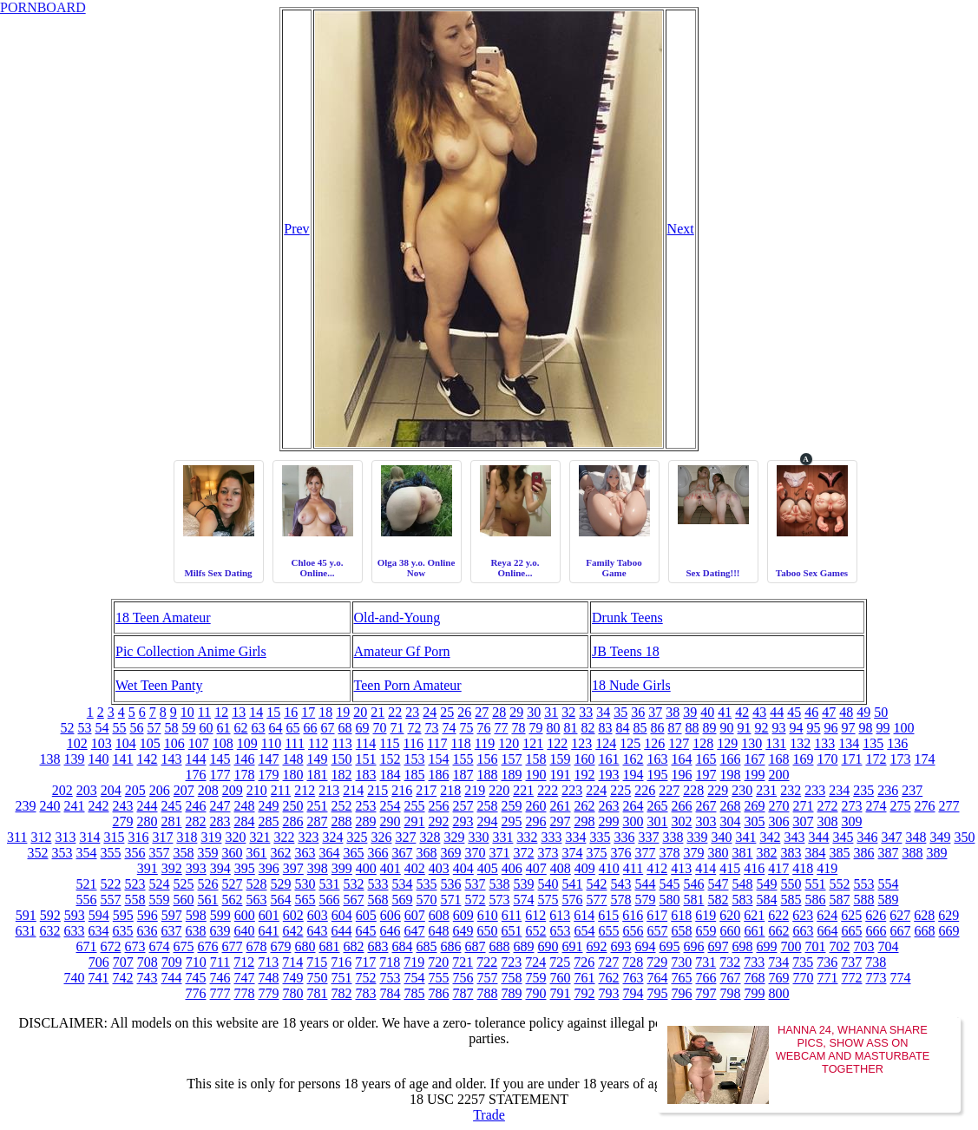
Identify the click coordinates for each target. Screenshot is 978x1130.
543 (621, 884)
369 (451, 852)
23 (412, 712)
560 (184, 899)
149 (317, 759)
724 (535, 962)
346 (867, 837)
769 (779, 977)
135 (873, 743)
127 (678, 743)
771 (827, 977)
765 (682, 977)
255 (414, 805)
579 (645, 899)
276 (925, 805)
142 (147, 759)
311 (17, 837)
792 (584, 993)
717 (365, 962)
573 (499, 899)
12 (221, 712)
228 (693, 790)
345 (842, 837)
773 (876, 977)
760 (560, 977)
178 (244, 774)
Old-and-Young (397, 617)
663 (803, 930)
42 (742, 712)
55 (120, 727)
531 (329, 884)
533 (378, 884)
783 (366, 993)
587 (840, 899)
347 (891, 837)
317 (162, 837)
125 (630, 743)
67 (328, 727)
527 (232, 884)
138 (50, 759)
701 (815, 946)
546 (694, 884)
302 (682, 821)
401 (390, 868)
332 (526, 837)
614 (584, 915)
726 (584, 962)
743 (147, 977)
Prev (296, 228)
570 (427, 899)
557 (111, 899)
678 (256, 946)
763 (633, 977)
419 (827, 868)
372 (524, 852)
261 (560, 805)
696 (694, 946)
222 (547, 790)
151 (366, 759)
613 (559, 915)
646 (390, 930)
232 (790, 790)
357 (159, 852)
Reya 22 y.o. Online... (514, 567)
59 (189, 727)
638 (196, 930)
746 (220, 977)
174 (925, 759)
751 (341, 977)
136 (897, 743)
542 (597, 884)
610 (487, 915)
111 (295, 743)
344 (818, 837)
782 (341, 993)
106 (174, 743)
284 (244, 821)
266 (682, 805)
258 (487, 805)
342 (769, 837)
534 (402, 884)
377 (645, 852)
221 (523, 790)
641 (269, 930)
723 (511, 962)
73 (432, 727)
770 (803, 977)
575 (548, 899)
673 (135, 946)
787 (463, 993)
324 (332, 837)
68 (345, 727)
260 (536, 805)
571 (451, 899)
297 (560, 821)
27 (482, 712)
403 (439, 868)
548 (742, 884)
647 (414, 930)
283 (220, 821)
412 (657, 868)
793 (609, 993)
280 (147, 821)
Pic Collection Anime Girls (190, 651)
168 (779, 759)
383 (791, 852)
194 (633, 774)
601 (269, 915)
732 (729, 962)
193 (609, 774)
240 (50, 805)
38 (672, 712)
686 (451, 946)
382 (767, 852)
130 (751, 743)
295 (512, 821)
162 (633, 759)
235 (863, 790)
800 (779, 993)
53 (85, 727)
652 (536, 930)
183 (366, 774)
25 (447, 712)
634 (99, 930)
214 (353, 790)
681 (329, 946)
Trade (489, 1114)
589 (888, 899)
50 (881, 712)
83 (606, 727)
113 (341, 743)
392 (171, 868)
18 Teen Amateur (163, 617)
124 (605, 743)
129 (727, 743)
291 (414, 821)
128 (702, 743)
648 (439, 930)
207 (184, 790)
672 (111, 946)
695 (670, 946)
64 (276, 727)
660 (730, 930)
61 (224, 727)
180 (293, 774)
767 (730, 977)
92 (762, 727)
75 (467, 727)
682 (354, 946)
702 (840, 946)
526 (208, 884)
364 (329, 852)
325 (356, 837)
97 (849, 727)
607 (414, 915)
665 (852, 930)
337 (648, 837)
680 (305, 946)
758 (512, 977)
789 (512, 993)
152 (390, 759)
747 (244, 977)
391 (147, 868)
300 (633, 821)
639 (220, 930)
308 (827, 821)
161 (609, 759)
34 (603, 712)
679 (281, 946)
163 (657, 759)
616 (632, 915)
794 (633, 993)
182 (341, 774)
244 (147, 805)
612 (535, 915)
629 (948, 915)
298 (584, 821)
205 (135, 790)
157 (512, 759)
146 (244, 759)
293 (463, 821)
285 (269, 821)
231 (766, 790)
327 (405, 837)
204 (111, 790)
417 (778, 868)
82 (588, 727)
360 (232, 852)
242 (99, 805)
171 (852, 759)
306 (779, 821)
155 (463, 759)
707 (123, 962)
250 (293, 805)
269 (755, 805)
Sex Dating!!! (712, 573)
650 (487, 930)
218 (450, 790)
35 (620, 712)
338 (672, 837)
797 (706, 993)
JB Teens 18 (626, 651)
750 (317, 977)
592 (50, 915)
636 (147, 930)
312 (40, 837)
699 (767, 946)
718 (389, 962)
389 (937, 852)
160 (584, 759)
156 (487, 759)
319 (210, 837)
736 (827, 962)
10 (187, 712)
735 (802, 962)
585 (791, 899)
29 (516, 712)
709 (171, 962)
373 (548, 852)
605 (366, 915)
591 (26, 915)
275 (900, 805)
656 (633, 930)
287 (317, 821)
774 (900, 977)
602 (293, 915)
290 (390, 821)
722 (486, 962)
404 (463, 868)
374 (572, 852)
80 (554, 727)
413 (681, 868)
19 (343, 712)
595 (123, 915)
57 (154, 727)
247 (220, 805)
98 (866, 727)
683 (378, 946)
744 (171, 977)
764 (657, 977)
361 (256, 852)
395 (244, 868)
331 (502, 837)
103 (101, 743)
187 (463, 774)
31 (551, 712)
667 (900, 930)
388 (913, 852)
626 (875, 915)
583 (742, 899)
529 (281, 884)
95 (814, 727)
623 (802, 915)
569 (402, 899)
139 (74, 759)
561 (208, 899)
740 (74, 977)
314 (89, 837)
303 (706, 821)
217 (426, 790)
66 (311, 727)
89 (710, 727)
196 (682, 774)
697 (718, 946)
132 (800, 743)
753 (390, 977)
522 (111, 884)
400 (366, 868)
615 (608, 915)
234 (839, 790)
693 (621, 946)
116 (413, 743)
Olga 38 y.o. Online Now (416, 567)
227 (669, 790)
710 (196, 962)
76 (484, 727)
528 (256, 884)
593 (74, 915)
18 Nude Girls (631, 685)
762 (609, 977)
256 (439, 805)
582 (718, 899)
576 (572, 899)
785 (414, 993)
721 (462, 962)
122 (557, 743)
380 (718, 852)
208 (208, 790)
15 (273, 712)
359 (208, 852)
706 (99, 962)
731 (705, 962)
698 (742, 946)
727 (608, 962)
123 (581, 743)
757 (487, 977)
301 (657, 821)
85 (640, 727)
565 (305, 899)
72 (415, 727)
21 (377, 712)
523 (135, 884)
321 (259, 837)
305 (755, 821)
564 (281, 899)
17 (308, 712)
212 (304, 790)
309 (852, 821)
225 (620, 790)
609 (463, 915)
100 (904, 727)
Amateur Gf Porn (402, 651)
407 (536, 868)
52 (68, 727)
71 (397, 727)
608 (439, 915)
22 (395, 712)
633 (74, 930)
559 (159, 899)
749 (293, 977)
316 (138, 837)
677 (232, 946)
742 (123, 977)
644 (341, 930)
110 (271, 743)
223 (571, 790)
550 (791, 884)
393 (196, 868)
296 (536, 821)
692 (597, 946)
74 (449, 727)
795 (657, 993)
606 (390, 915)
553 (864, 884)
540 (548, 884)
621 (754, 915)
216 (401, 790)
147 (269, 759)
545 (670, 884)
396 (269, 868)
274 (876, 805)
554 (888, 884)
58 (172, 727)
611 (512, 915)
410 (609, 868)
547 (718, 884)
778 (244, 993)
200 (779, 774)
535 (427, 884)
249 (269, 805)
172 (876, 759)
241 (74, 805)
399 (341, 868)
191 (560, 774)
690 (548, 946)
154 (439, 759)
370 (475, 852)
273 (852, 805)
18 (325, 712)
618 (681, 915)
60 (206, 727)
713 (268, 962)
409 (584, 868)
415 (729, 868)
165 (706, 759)
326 (381, 837)
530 (305, 884)
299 (609, 821)
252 (341, 805)
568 (378, 899)
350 (964, 837)
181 (317, 774)
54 (102, 727)
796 (682, 993)
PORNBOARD (43, 7)
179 (269, 774)
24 (429, 712)
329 (453, 837)
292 (439, 821)
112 (318, 743)
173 (900, 759)
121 (532, 743)
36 (638, 712)
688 (499, 946)
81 (571, 727)
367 (402, 852)
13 (239, 712)
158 (536, 759)
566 (329, 899)
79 (536, 727)
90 (727, 727)
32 (568, 712)
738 (875, 962)
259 (512, 805)
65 (293, 727)
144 (196, 759)
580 (670, 899)
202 (62, 790)
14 (256, 712)
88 (692, 727)
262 (584, 805)
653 (560, 930)
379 (694, 852)
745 (196, 977)
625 (851, 915)
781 (317, 993)
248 (244, 805)
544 (645, 884)
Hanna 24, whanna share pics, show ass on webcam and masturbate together (853, 1049)
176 (196, 774)
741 (99, 977)
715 (316, 962)
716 (341, 962)
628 (924, 915)
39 (690, 712)
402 (414, 868)
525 (184, 884)
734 (778, 962)
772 (852, 977)
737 (851, 962)
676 (208, 946)
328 (429, 837)
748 (269, 977)
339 (696, 837)
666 (876, 930)
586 (815, 899)
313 (65, 837)
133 (824, 743)
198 (730, 774)
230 (742, 790)
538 (499, 884)
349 (939, 837)
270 (779, 805)
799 (755, 993)
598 (196, 915)
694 (645, 946)
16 (291, 712)
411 (633, 868)
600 (244, 915)
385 (840, 852)
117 (437, 743)
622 (778, 915)
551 (815, 884)
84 (623, 727)
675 (184, 946)
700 (791, 946)
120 (508, 743)
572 (475, 899)
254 (390, 805)
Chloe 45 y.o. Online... (318, 567)
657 (657, 930)
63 (259, 727)
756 (463, 977)
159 (560, 759)
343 (794, 837)
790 (536, 993)
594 (99, 915)
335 (599, 837)
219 (474, 790)
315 (113, 837)
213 (328, 790)
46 (811, 712)
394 (220, 868)
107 (198, 743)
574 (524, 899)
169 (803, 759)
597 (171, 915)
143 (171, 759)
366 (378, 852)
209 (232, 790)
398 (317, 868)
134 (848, 743)
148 (293, 759)
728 (632, 962)
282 (196, 821)
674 (159, 946)
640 (244, 930)
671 (86, 946)
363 (305, 852)
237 (912, 790)
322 (283, 837)
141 (123, 759)
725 (559, 962)
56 (137, 727)
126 (654, 743)
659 (706, 930)
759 (536, 977)
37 (655, 712)
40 (707, 712)
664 (827, 930)
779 (269, 993)
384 (815, 852)
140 (99, 759)
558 (135, 899)
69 (363, 727)
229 (717, 790)
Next (680, 228)
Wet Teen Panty (158, 685)
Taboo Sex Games (812, 573)
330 (478, 837)
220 (499, 790)
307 (803, 821)
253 (366, 805)
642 (293, 930)
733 (754, 962)
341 (745, 837)
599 (220, 915)
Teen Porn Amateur (408, 685)
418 (802, 868)
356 (135, 852)
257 (463, 805)
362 (281, 852)
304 (730, 821)
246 (196, 805)
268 (730, 805)
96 (831, 727)
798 (730, 993)
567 (354, 899)
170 (827, 759)
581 (694, 899)
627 (899, 915)
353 (62, 852)
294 (487, 821)
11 (204, 712)
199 (755, 774)
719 (414, 962)
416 (754, 868)
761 (584, 977)
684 (402, 946)
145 (220, 759)
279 (123, 821)
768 (755, 977)
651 (512, 930)
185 (414, 774)
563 (256, 899)
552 (840, 884)
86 (658, 727)
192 (584, 774)
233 (814, 790)
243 (123, 805)
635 (123, 930)
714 (292, 962)
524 (159, 884)
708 (147, 962)
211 (281, 790)
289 (366, 821)
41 (725, 712)
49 (863, 712)
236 (887, 790)
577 (597, 899)
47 (829, 712)
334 (575, 837)
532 (354, 884)
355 (111, 852)
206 (159, 790)
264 (633, 805)
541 (572, 884)
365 (354, 852)
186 (439, 774)
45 (794, 712)
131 (775, 743)
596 (147, 915)
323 (308, 837)
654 (584, 930)
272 (827, 805)
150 (341, 759)
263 (609, 805)
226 (644, 790)
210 (256, 790)
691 (572, 946)
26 (464, 712)
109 (247, 743)
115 (389, 743)
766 (706, 977)
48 (846, 712)
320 (235, 837)
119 (485, 743)
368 (427, 852)
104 (125, 743)
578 (621, 899)
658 (682, 930)
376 (621, 852)
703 (864, 946)
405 (487, 868)
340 (721, 837)
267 (706, 805)
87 (675, 727)
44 (777, 712)
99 (883, 727)
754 (414, 977)
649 (463, 930)
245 (171, 805)
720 (438, 962)
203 (86, 790)
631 (26, 930)
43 (759, 712)
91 (745, 727)
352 (38, 852)
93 (779, 727)
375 (597, 852)
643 (317, 930)
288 (341, 821)
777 (220, 993)
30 (534, 712)
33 (586, 712)
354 (86, 852)
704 (888, 946)
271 (803, 805)
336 (624, 837)
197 (706, 774)
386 (864, 852)
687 (475, 946)
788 (487, 993)
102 (77, 743)
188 (487, 774)
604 (341, 915)
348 (915, 837)
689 (524, 946)
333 (551, 837)
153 (414, 759)
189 (512, 774)
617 (657, 915)
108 (223, 743)
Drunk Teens (627, 617)
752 (366, 977)
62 (241, 727)
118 (460, 743)
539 (524, 884)
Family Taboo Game (614, 567)
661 (755, 930)
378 (670, 852)
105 (150, 743)
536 (451, 884)
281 (171, 821)
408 (560, 868)
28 (499, 712)
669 (949, 930)
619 (705, 915)
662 (779, 930)
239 (26, 805)
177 (220, 774)
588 (864, 899)
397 (293, 868)
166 (730, 759)
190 (536, 774)
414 (705, 868)
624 (827, 915)
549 (767, 884)
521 (86, 884)
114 (366, 743)
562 (232, 899)
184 (390, 774)
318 (186, 837)
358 (184, 852)
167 (755, 759)
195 (657, 774)
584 (767, 899)
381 (742, 852)
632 (50, 930)
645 (366, 930)
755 (439, 977)
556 (86, 899)
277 (949, 805)
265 (657, 805)
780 (293, 993)
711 (220, 962)
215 (377, 790)
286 (293, 821)
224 (596, 790)
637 (171, 930)
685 (427, 946)
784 (390, 993)
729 (657, 962)
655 (609, 930)
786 (439, 993)
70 (380, 727)
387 (888, 852)
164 (682, 759)
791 (560, 993)
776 (196, 993)
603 (317, 915)
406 (512, 868)
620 (729, 915)
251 (317, 805)
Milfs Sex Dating (218, 573)
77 (502, 727)
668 (925, 930)
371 (499, 852)
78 (519, 727)
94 (797, 727)
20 (360, 712)
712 (243, 962)
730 (681, 962)
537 (475, 884)
